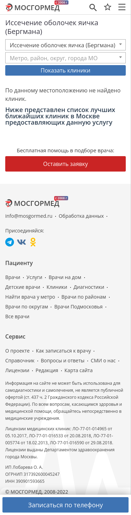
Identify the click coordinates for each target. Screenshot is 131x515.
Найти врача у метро (30, 296)
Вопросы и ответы (63, 360)
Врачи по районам (83, 296)
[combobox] (65, 44)
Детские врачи (22, 287)
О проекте (17, 350)
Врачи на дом (65, 277)
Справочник (20, 360)
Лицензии (17, 370)
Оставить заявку (65, 164)
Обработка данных (81, 216)
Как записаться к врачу (63, 350)
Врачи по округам (26, 306)
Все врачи (17, 316)
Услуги (34, 277)
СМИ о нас (103, 360)
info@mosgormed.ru (28, 216)
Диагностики (89, 287)
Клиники (56, 287)
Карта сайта (79, 370)
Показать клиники (65, 70)
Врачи (12, 277)
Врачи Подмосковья (78, 306)
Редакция (47, 370)
